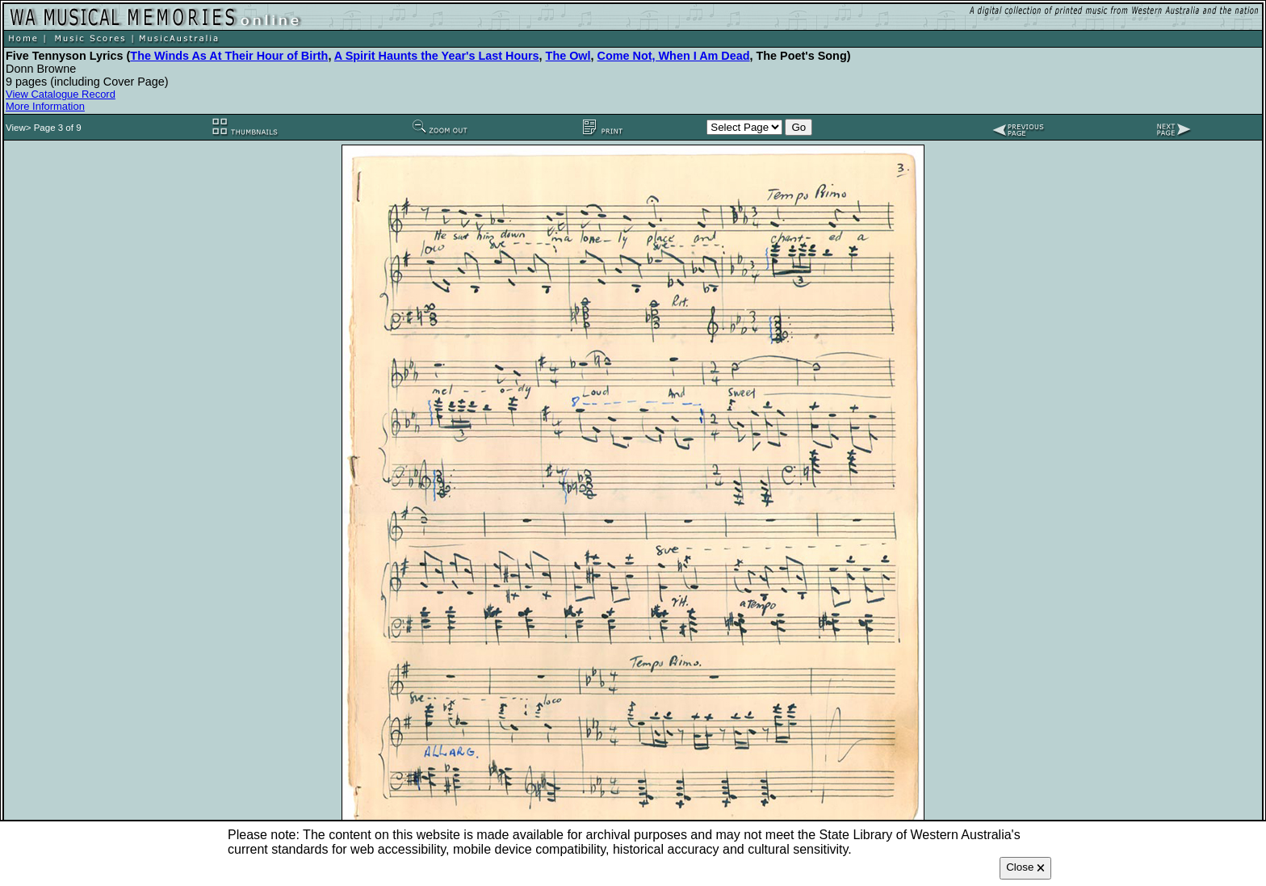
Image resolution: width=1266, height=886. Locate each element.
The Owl (568, 55)
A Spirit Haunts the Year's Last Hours (436, 55)
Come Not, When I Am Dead (673, 55)
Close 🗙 (1025, 867)
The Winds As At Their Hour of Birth (229, 55)
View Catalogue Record (60, 94)
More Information (45, 106)
